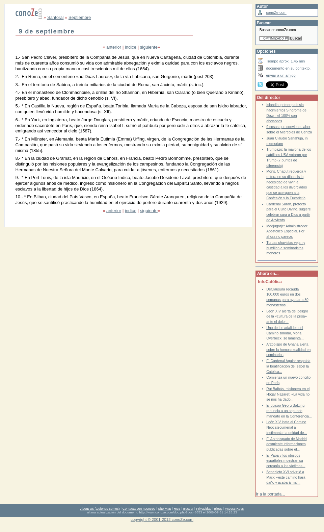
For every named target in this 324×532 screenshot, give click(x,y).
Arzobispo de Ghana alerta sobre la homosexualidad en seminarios (288, 350)
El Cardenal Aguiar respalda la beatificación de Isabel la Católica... (288, 366)
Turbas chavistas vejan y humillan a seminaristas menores (285, 248)
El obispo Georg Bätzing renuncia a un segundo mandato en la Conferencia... (289, 411)
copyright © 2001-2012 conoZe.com (162, 519)
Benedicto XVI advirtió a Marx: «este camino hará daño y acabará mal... (285, 477)
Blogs (218, 508)
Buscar (188, 508)
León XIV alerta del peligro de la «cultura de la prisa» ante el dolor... (287, 316)
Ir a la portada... (270, 494)
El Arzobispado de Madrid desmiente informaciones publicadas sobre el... (286, 444)
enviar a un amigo (281, 75)
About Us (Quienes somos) (100, 508)
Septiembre (80, 17)
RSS (177, 508)
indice (130, 47)
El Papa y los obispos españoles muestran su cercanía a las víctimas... (285, 461)
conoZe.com (276, 12)
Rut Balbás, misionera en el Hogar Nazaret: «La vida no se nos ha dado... (287, 394)
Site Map (164, 508)
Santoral (55, 17)
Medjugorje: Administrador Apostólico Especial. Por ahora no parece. (286, 231)
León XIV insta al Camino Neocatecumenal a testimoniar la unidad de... (286, 427)
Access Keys (234, 508)
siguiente (149, 47)
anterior (113, 47)
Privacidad (204, 508)
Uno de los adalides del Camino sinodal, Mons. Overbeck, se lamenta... (285, 333)
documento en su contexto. (288, 68)
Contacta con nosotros (139, 508)
